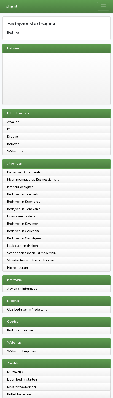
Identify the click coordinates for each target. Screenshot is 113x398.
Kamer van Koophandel (24, 172)
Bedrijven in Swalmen (23, 223)
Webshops (15, 151)
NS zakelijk (15, 372)
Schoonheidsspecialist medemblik (31, 253)
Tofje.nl (10, 6)
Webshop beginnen (21, 351)
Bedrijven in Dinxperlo (23, 194)
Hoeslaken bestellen (22, 216)
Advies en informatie (22, 288)
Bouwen (13, 144)
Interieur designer (20, 187)
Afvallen (13, 122)
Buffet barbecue (19, 394)
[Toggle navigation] (103, 6)
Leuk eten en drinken (22, 245)
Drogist (12, 136)
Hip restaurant (17, 267)
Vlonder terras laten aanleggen (30, 260)
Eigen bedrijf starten (22, 379)
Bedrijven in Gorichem (23, 231)
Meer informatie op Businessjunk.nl (33, 179)
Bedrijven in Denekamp (23, 209)
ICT (9, 129)
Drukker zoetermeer (21, 386)
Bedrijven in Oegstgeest (25, 238)
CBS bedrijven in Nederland (27, 309)
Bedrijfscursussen (20, 330)
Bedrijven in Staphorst (23, 201)
